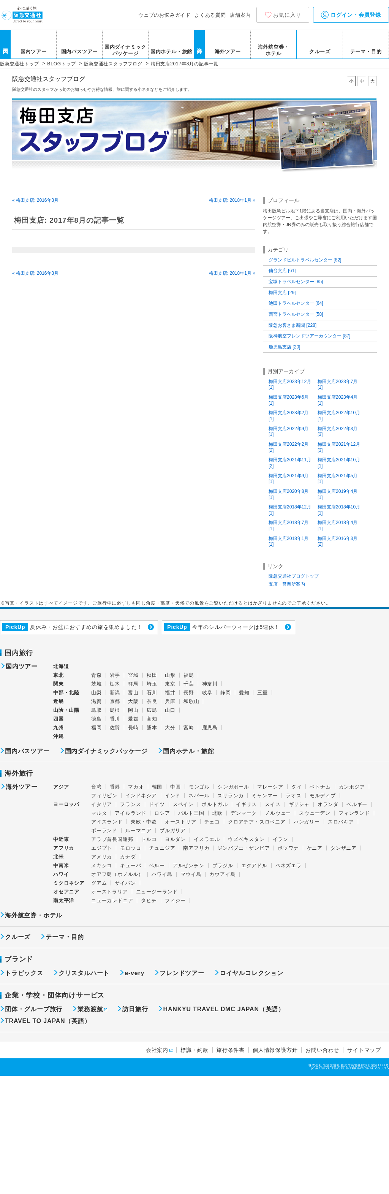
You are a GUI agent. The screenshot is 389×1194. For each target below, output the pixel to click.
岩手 (115, 675)
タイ (296, 786)
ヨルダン (175, 839)
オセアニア (66, 891)
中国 (175, 786)
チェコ (212, 821)
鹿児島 (210, 727)
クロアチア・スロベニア (257, 821)
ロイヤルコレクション (251, 973)
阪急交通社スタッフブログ (48, 79)
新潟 (115, 692)
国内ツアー (34, 51)
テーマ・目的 (366, 51)
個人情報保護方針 (275, 1050)
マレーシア (270, 786)
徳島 (96, 718)
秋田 (152, 675)
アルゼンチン (188, 865)
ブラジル (222, 865)
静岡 (225, 692)
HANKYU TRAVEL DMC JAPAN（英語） (224, 1009)
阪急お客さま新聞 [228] (292, 325)
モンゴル (199, 786)
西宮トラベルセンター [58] (296, 314)
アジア (61, 787)
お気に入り (287, 15)
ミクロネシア (69, 882)
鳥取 (96, 710)
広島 (152, 710)
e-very (134, 973)
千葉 (188, 683)
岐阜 (207, 692)
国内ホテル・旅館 (171, 51)
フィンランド (354, 813)
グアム (99, 882)
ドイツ (156, 804)
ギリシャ (299, 804)
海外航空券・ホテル (273, 50)
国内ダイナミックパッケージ (125, 50)
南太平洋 (63, 900)
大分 (170, 727)
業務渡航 (90, 1009)
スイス (272, 804)
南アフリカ (196, 848)
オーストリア (180, 821)
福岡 (96, 727)
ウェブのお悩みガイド (164, 15)
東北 (58, 675)
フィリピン (104, 795)
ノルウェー (278, 813)
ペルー (156, 865)
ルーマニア (138, 830)
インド (172, 795)
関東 (58, 683)
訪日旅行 (135, 1009)
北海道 (61, 666)
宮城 (133, 675)
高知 (152, 718)
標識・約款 (194, 1050)
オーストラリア (109, 891)
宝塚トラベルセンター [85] (296, 281)
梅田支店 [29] (282, 292)
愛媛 (133, 718)
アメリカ (101, 856)
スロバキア (341, 821)
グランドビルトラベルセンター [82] (305, 260)
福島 (188, 675)
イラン (280, 839)
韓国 (157, 786)
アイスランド (107, 821)
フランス (130, 804)
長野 (188, 692)
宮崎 (188, 727)
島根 (115, 710)
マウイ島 (190, 874)
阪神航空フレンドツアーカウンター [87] (309, 336)
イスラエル (207, 839)
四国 (58, 718)
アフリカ (63, 848)
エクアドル (254, 865)
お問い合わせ (322, 1050)
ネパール (198, 795)
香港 (115, 786)
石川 (152, 692)
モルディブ (323, 795)
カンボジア (352, 786)
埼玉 (152, 683)
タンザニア (343, 848)
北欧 (217, 813)
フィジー (175, 900)
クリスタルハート (84, 973)
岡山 (133, 710)
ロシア (162, 813)
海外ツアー (228, 51)
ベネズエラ (288, 865)
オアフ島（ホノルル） (117, 874)
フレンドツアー (182, 973)
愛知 (244, 692)
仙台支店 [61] (282, 270)
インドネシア (141, 795)
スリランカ (230, 795)
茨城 (96, 683)
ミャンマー (264, 795)
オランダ (328, 804)
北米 (58, 856)
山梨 (96, 692)
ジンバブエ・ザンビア (243, 848)
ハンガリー (307, 821)
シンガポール (233, 786)
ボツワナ (288, 848)
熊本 (152, 727)
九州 (58, 727)
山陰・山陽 (66, 710)
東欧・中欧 (144, 821)
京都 (115, 701)
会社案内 (157, 1050)
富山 (133, 692)
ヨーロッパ (66, 804)
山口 (170, 710)
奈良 (152, 701)
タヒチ (149, 900)
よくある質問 (210, 15)
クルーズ (319, 51)
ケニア (315, 848)
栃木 (115, 683)
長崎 (133, 727)
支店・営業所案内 (287, 584)
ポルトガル (215, 804)
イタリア (101, 804)
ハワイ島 (162, 874)
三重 (262, 692)
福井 (170, 692)
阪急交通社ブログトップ (294, 576)
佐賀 (115, 727)
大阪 (133, 701)
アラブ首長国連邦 (112, 839)
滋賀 (96, 701)
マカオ (136, 786)
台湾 (96, 786)
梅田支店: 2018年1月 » (232, 200)
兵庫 (170, 701)
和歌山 (191, 701)
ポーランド (104, 830)
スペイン (183, 804)
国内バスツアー (79, 51)
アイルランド (130, 813)
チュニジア (162, 848)
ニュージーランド (157, 891)
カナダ (128, 856)
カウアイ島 (222, 874)
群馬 (133, 683)
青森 (96, 675)
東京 (170, 683)
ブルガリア (173, 830)
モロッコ (130, 848)
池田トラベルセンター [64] (296, 303)
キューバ (130, 865)
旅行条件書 (231, 1050)
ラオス (293, 795)
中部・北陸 (66, 692)
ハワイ (61, 874)
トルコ (149, 839)
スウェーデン (314, 813)
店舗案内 (240, 15)
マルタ (99, 813)
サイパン (125, 882)
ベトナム (320, 786)
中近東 (61, 839)
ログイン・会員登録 (351, 15)
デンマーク (244, 813)
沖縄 (58, 736)
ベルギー (356, 804)
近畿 (58, 701)
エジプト (101, 848)
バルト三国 (191, 813)
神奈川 (210, 683)
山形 (170, 675)
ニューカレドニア (112, 900)
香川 (115, 718)
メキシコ (101, 865)
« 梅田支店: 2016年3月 (35, 200)
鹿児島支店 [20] (284, 347)
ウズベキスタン (246, 839)
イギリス (246, 804)
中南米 (61, 865)
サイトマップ (364, 1050)
